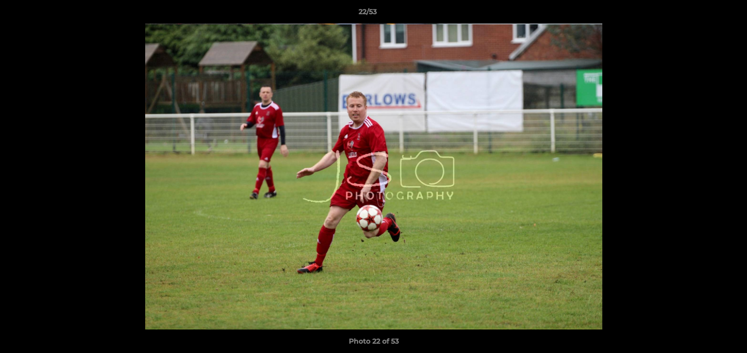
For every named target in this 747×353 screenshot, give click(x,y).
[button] (706, 14)
